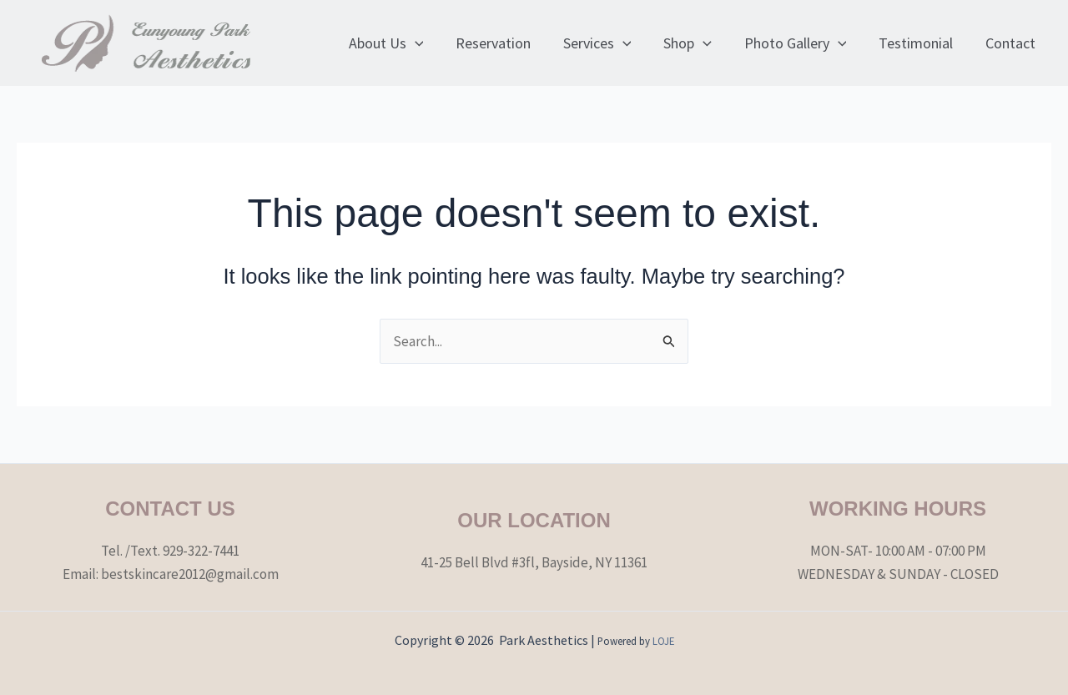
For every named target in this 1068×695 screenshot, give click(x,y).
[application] (429, 43)
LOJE (663, 640)
